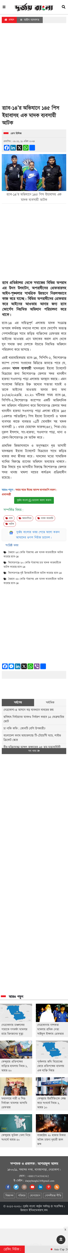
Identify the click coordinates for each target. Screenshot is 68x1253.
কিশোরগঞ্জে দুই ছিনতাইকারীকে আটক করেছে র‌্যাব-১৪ (35, 573)
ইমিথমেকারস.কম (38, 1210)
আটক (9, 524)
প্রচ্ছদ (9, 20)
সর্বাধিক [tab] (50, 702)
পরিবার (21, 1196)
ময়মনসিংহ (25, 518)
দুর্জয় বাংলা (29, 1206)
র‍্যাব (9, 518)
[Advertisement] (33, 65)
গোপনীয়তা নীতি (53, 1196)
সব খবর (34, 751)
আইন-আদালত (29, 20)
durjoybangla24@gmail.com (39, 1181)
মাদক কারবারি (45, 518)
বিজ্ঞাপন (9, 1196)
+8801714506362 (38, 1176)
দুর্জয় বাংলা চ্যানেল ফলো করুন (34, 500)
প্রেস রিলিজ (16, 133)
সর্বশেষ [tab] (18, 702)
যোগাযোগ (35, 1196)
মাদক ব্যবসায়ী (22, 368)
